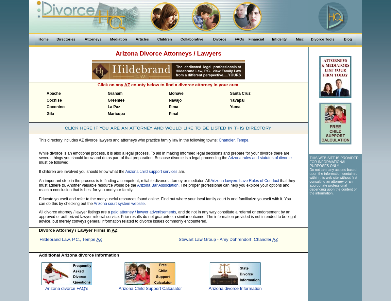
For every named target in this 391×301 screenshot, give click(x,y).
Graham (115, 93)
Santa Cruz (240, 93)
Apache (54, 93)
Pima (173, 107)
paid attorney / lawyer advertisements (143, 212)
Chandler (226, 140)
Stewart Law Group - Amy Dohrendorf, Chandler (228, 239)
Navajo (175, 100)
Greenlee (116, 100)
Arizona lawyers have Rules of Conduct (245, 180)
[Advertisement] (335, 234)
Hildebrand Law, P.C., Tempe (71, 239)
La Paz (114, 107)
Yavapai (237, 100)
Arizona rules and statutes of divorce (260, 158)
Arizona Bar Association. (158, 185)
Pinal (173, 113)
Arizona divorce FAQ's (66, 288)
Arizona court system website (119, 203)
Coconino (56, 107)
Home (44, 39)
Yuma (235, 107)
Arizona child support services (151, 171)
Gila (50, 113)
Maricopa (116, 113)
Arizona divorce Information (235, 288)
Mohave (176, 93)
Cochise (54, 100)
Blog (348, 39)
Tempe (242, 140)
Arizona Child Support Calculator (150, 288)
